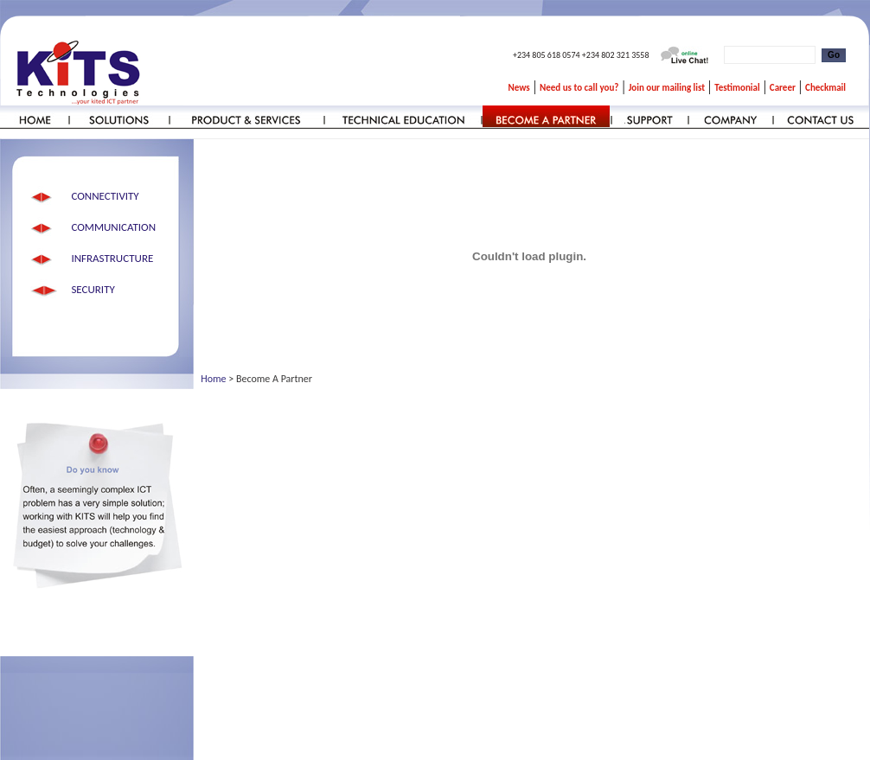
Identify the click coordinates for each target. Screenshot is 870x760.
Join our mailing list (667, 87)
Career (783, 87)
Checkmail (825, 87)
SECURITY (92, 289)
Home (213, 379)
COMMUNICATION (113, 226)
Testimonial (736, 87)
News (519, 87)
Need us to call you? (579, 87)
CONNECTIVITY (104, 195)
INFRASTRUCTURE (112, 258)
